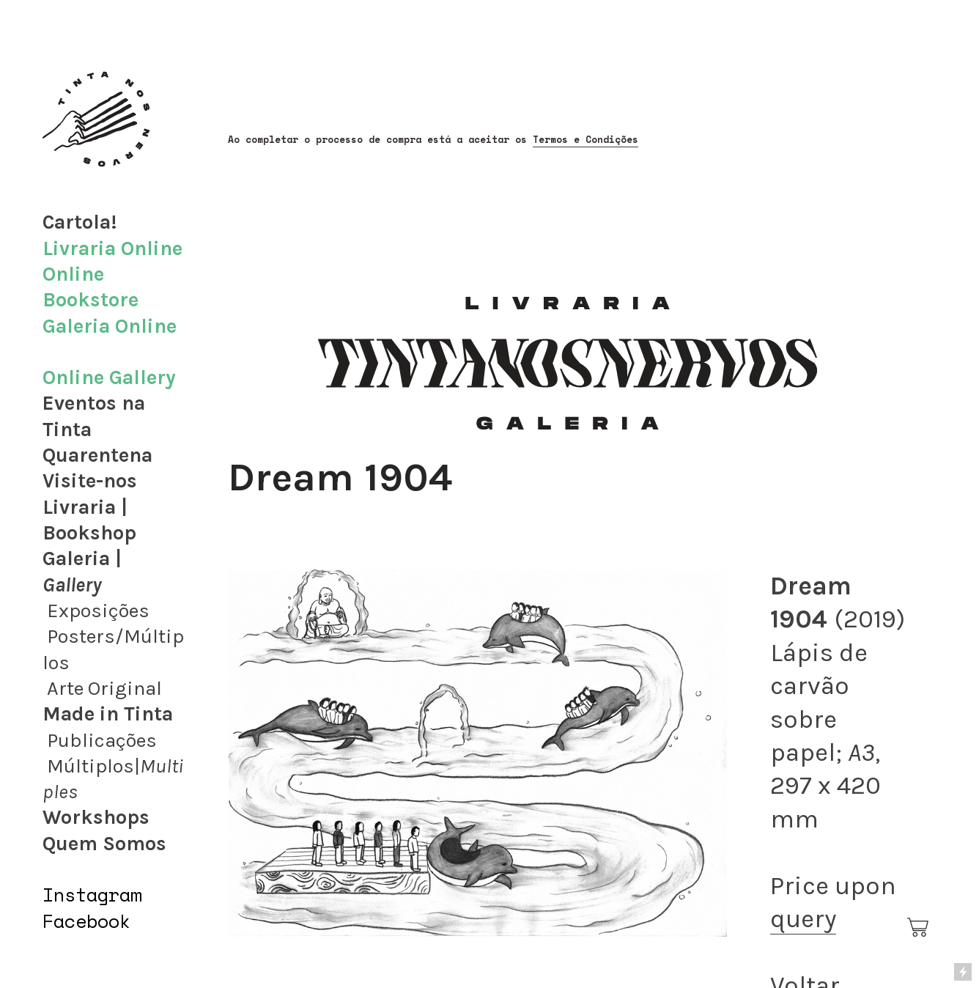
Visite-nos (90, 481)
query (803, 919)
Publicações (102, 740)
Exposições (98, 610)
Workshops (96, 817)
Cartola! (80, 222)
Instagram (92, 894)
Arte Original (104, 688)
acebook (91, 920)
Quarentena (97, 455)
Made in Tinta (108, 714)
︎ (919, 928)
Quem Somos (104, 843)
